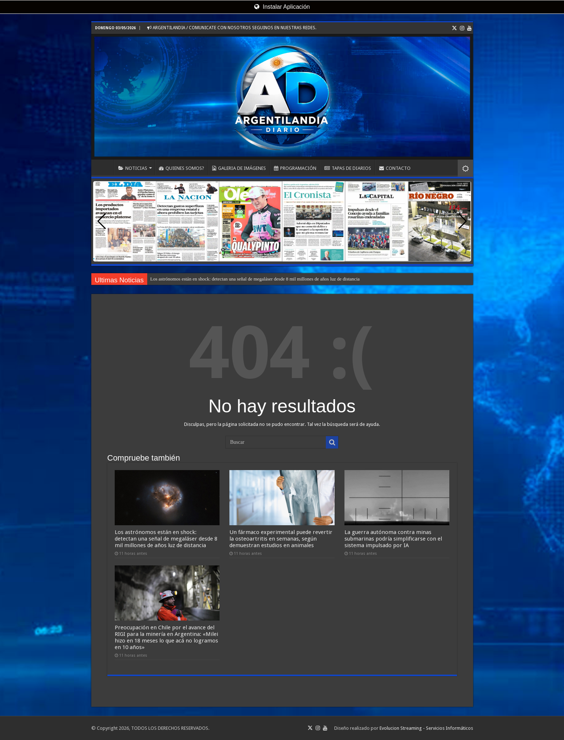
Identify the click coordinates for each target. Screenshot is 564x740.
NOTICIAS (132, 168)
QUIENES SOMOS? (181, 168)
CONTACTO (395, 168)
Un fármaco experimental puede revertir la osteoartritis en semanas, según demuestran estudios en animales (280, 539)
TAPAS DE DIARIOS (347, 168)
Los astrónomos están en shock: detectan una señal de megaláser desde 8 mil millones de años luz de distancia (254, 279)
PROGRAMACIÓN (295, 168)
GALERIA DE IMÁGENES (239, 168)
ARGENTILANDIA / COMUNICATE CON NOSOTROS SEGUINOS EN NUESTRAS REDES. (231, 27)
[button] (463, 221)
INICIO (104, 167)
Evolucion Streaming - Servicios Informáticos (426, 728)
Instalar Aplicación (282, 7)
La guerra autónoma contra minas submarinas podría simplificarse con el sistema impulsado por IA (393, 539)
